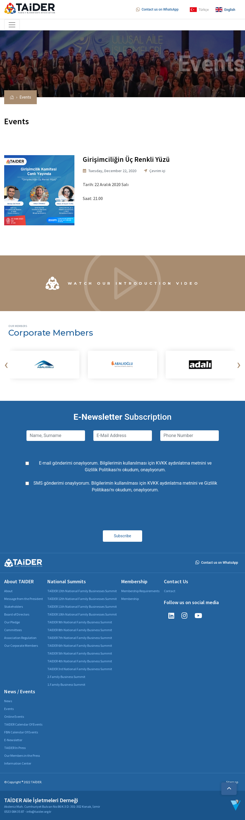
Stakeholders (13, 606)
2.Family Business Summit (66, 677)
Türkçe (199, 9)
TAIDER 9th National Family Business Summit (79, 622)
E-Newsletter (13, 740)
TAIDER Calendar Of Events (23, 724)
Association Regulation (20, 638)
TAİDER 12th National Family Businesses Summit (82, 599)
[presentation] (6, 365)
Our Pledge (12, 622)
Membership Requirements (140, 591)
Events (25, 97)
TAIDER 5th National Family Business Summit (79, 653)
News (8, 701)
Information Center (17, 763)
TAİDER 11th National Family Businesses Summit (82, 606)
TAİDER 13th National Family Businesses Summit (82, 591)
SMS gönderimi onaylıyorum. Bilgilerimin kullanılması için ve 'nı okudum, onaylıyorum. (125, 486)
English (225, 9)
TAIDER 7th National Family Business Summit (79, 638)
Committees (13, 630)
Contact (169, 591)
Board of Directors (16, 614)
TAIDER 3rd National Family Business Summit (79, 669)
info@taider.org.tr (38, 811)
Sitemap (232, 782)
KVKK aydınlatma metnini (181, 463)
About (8, 591)
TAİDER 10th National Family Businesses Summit (82, 614)
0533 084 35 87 (14, 811)
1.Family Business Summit (66, 684)
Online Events (14, 716)
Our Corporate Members (21, 645)
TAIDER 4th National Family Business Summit (79, 661)
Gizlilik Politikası (101, 469)
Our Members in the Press (22, 755)
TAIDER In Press (15, 748)
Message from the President (23, 599)
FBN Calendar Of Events (21, 732)
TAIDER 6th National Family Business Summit (79, 645)
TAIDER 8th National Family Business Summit (79, 630)
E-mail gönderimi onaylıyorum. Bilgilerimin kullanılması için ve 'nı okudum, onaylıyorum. (125, 466)
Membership (130, 599)
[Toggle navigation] (12, 24)
